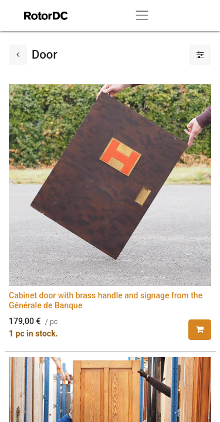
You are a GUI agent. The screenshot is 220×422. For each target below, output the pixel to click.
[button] (199, 329)
